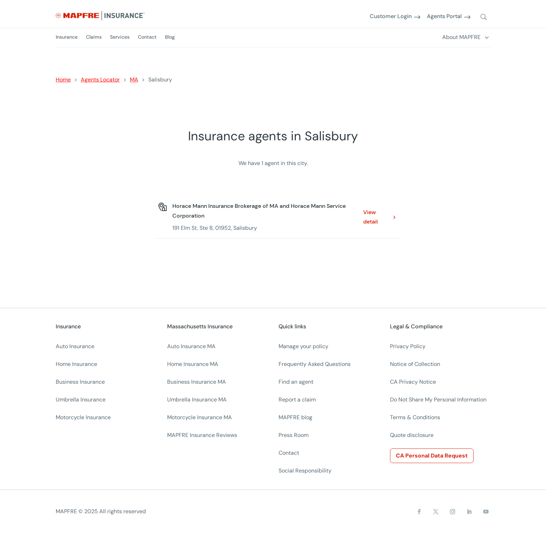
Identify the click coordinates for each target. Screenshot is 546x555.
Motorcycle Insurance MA (199, 417)
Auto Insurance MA (191, 346)
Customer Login (391, 16)
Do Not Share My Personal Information (438, 399)
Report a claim (297, 399)
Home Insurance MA (192, 364)
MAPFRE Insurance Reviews (202, 435)
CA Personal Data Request (432, 455)
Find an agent (296, 381)
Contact (147, 37)
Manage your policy (303, 346)
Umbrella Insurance (81, 399)
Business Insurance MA (196, 381)
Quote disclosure (412, 435)
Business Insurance (80, 381)
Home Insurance (76, 364)
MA (134, 79)
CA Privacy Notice (413, 381)
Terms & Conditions (415, 417)
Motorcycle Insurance (83, 417)
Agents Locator (100, 79)
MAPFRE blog (295, 417)
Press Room (294, 435)
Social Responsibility (305, 470)
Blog (170, 37)
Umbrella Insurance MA (197, 399)
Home (63, 79)
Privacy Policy (408, 346)
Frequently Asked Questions (315, 364)
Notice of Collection (415, 364)
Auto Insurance (75, 346)
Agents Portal (444, 16)
